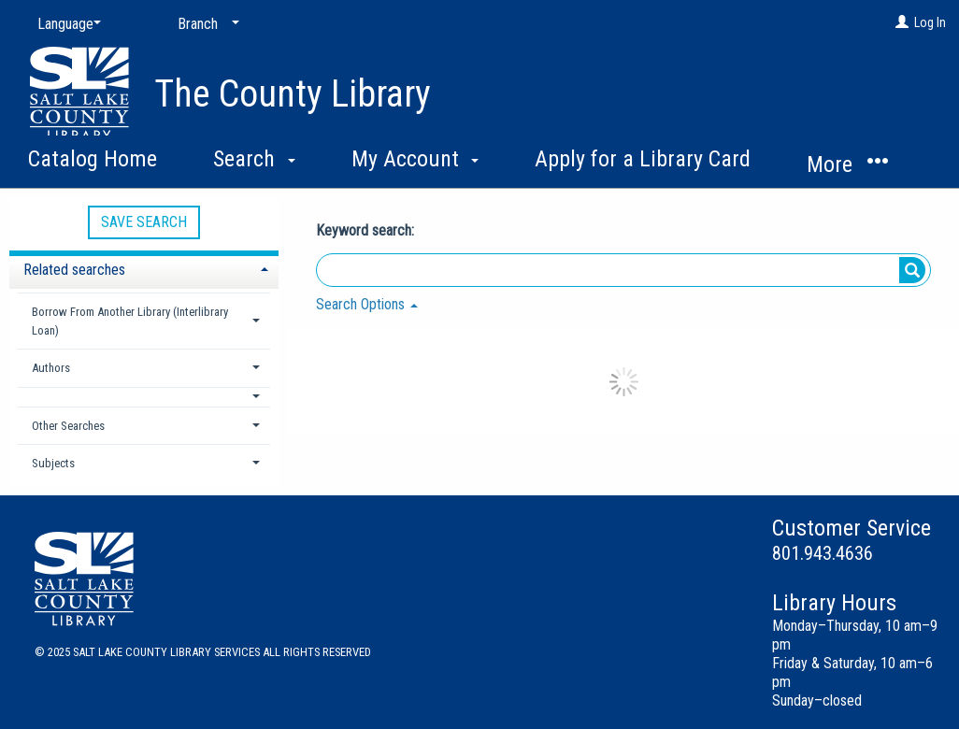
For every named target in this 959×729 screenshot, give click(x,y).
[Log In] (902, 22)
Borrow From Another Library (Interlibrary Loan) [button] (130, 321)
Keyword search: (367, 230)
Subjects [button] (53, 463)
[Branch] (204, 24)
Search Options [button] (367, 304)
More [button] (847, 164)
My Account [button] (415, 159)
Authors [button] (51, 368)
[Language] (65, 24)
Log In (930, 22)
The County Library (292, 94)
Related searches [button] (74, 270)
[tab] (144, 268)
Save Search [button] (144, 222)
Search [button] (254, 159)
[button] (144, 397)
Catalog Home (92, 159)
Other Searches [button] (68, 426)
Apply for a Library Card (643, 159)
